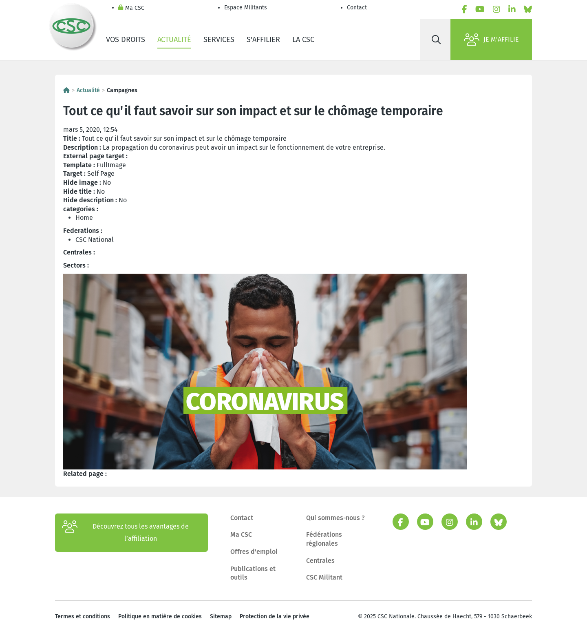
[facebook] (464, 9)
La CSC (303, 39)
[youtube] (480, 9)
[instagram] (496, 9)
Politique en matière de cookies (160, 616)
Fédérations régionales (324, 539)
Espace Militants (245, 7)
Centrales (320, 560)
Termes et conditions (82, 616)
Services (218, 39)
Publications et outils (253, 573)
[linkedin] (512, 9)
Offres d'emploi (254, 552)
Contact (357, 7)
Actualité (174, 39)
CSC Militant (324, 577)
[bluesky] (528, 9)
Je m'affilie (491, 39)
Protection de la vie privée (274, 616)
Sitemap (221, 616)
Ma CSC (131, 8)
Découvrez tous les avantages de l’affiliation (125, 532)
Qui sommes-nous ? (335, 518)
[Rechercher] (436, 39)
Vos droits (125, 39)
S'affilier (263, 39)
